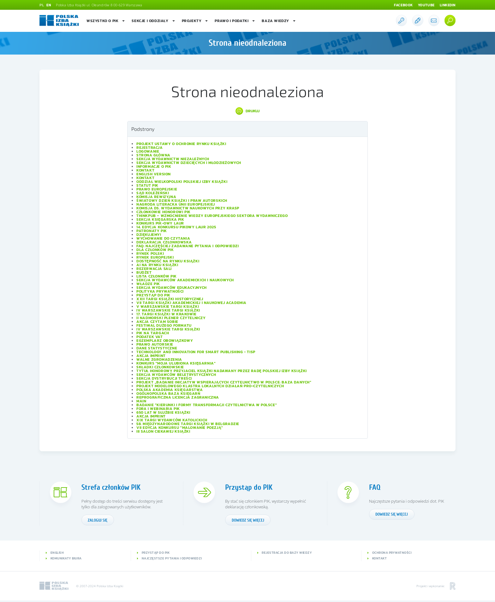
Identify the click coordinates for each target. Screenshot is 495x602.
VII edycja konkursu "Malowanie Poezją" (179, 427)
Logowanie (147, 151)
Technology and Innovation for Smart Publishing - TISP (195, 352)
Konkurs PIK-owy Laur (160, 223)
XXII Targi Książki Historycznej (169, 299)
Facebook (400, 5)
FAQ (375, 487)
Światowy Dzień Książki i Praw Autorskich (181, 200)
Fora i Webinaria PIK (158, 409)
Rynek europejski (155, 257)
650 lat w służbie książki (163, 412)
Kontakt (145, 170)
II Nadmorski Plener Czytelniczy (171, 318)
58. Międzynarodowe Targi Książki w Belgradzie (187, 424)
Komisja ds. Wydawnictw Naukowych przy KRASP (187, 208)
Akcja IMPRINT (151, 356)
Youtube (424, 5)
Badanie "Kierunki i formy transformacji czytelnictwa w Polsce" (206, 405)
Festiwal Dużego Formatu (164, 325)
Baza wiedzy (279, 21)
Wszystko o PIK (105, 21)
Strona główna (153, 155)
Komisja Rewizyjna (156, 197)
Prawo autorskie (154, 344)
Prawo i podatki (235, 21)
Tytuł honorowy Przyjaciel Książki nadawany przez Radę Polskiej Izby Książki (221, 371)
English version (153, 174)
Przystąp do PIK (153, 295)
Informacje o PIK (153, 166)
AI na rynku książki (157, 265)
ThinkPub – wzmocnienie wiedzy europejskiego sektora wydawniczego (212, 216)
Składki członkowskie (160, 367)
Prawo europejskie (156, 189)
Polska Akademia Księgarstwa (169, 390)
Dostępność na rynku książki (167, 261)
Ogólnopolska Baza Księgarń (168, 393)
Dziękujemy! (148, 234)
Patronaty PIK (151, 231)
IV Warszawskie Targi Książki (168, 310)
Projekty (195, 21)
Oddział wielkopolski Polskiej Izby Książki (181, 181)
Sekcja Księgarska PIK (160, 219)
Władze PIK (148, 284)
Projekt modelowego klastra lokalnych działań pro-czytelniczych (210, 386)
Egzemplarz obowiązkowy (164, 340)
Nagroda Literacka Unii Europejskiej (175, 204)
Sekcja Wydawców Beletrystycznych (176, 374)
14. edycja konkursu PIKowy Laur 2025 (176, 227)
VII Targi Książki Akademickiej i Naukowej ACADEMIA (191, 303)
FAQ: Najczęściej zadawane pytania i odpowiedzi (187, 246)
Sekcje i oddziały (153, 21)
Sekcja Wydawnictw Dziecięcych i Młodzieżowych (188, 163)
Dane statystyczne (156, 348)
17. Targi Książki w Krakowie (166, 314)
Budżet (144, 272)
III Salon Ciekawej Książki (163, 431)
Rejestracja (149, 147)
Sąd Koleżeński (152, 193)
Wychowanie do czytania (163, 238)
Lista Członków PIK (156, 276)
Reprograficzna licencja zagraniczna (177, 397)
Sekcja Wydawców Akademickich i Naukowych (185, 280)
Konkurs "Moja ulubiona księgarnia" (176, 363)
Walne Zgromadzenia (159, 359)
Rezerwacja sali (154, 269)
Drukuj (252, 111)
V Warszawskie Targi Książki (167, 306)
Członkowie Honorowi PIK (163, 212)
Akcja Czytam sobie (157, 321)
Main (141, 401)
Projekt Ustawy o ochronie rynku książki (181, 144)
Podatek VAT (149, 337)
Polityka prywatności (160, 291)
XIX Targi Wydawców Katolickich (171, 420)
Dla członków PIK (155, 250)
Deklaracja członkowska (164, 242)
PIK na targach (152, 333)
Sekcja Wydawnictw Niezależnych (172, 159)
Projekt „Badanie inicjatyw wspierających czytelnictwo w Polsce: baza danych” (224, 382)
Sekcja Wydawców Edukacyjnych (171, 287)
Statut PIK (147, 185)
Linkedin (447, 5)
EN (48, 5)
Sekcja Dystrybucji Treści (164, 378)
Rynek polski (150, 253)
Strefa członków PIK (113, 487)
